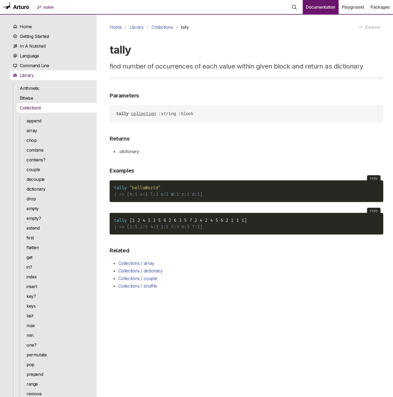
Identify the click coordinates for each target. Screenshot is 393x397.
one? (31, 345)
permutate (37, 354)
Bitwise (26, 98)
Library (23, 75)
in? (29, 267)
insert (32, 286)
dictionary (36, 189)
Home (22, 26)
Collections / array (136, 263)
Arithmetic (30, 88)
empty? (34, 218)
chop (32, 140)
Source (369, 27)
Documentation (320, 7)
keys (31, 306)
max (31, 325)
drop (31, 198)
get (29, 257)
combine (35, 150)
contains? (36, 159)
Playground (353, 7)
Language (26, 55)
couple (33, 169)
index (32, 276)
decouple (36, 179)
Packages (380, 7)
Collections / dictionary (140, 271)
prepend (35, 374)
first (30, 237)
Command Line (31, 65)
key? (31, 296)
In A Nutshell (29, 46)
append (34, 120)
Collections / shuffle (137, 286)
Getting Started (31, 36)
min (30, 335)
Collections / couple (137, 278)
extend (33, 228)
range (32, 384)
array (32, 130)
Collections (30, 107)
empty (33, 208)
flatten (33, 247)
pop (30, 364)
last (30, 315)
